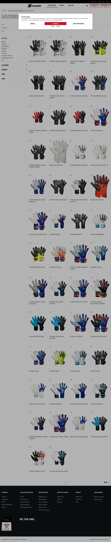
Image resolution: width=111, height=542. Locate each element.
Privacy (53, 26)
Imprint (58, 26)
